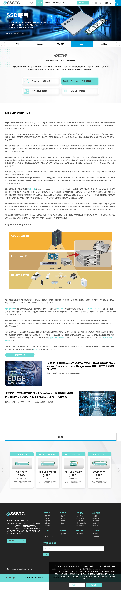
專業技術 (44, 3)
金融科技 (17, 44)
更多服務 (63, 3)
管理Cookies (76, 585)
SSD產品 (28, 3)
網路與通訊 (60, 44)
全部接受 (93, 585)
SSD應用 (36, 3)
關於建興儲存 (54, 3)
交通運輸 (103, 44)
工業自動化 (39, 44)
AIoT (22, 33)
